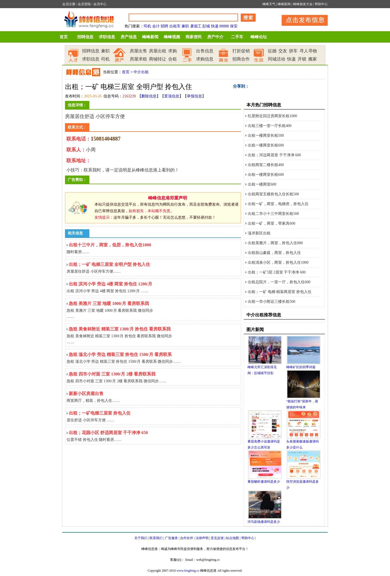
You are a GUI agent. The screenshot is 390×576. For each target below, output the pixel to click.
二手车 (237, 37)
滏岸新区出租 (259, 233)
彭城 (206, 26)
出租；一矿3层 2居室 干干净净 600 (277, 272)
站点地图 (232, 538)
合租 (172, 59)
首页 (64, 37)
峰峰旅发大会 (303, 4)
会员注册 (68, 4)
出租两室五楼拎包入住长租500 (273, 194)
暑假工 (196, 26)
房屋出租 (157, 51)
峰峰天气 (268, 4)
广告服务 (171, 538)
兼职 (185, 26)
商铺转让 (157, 59)
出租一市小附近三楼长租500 (271, 302)
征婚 (272, 51)
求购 (172, 51)
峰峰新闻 (284, 4)
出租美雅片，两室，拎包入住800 (275, 243)
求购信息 (204, 59)
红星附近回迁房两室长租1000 (272, 116)
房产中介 (215, 37)
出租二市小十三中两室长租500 (273, 214)
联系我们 (156, 538)
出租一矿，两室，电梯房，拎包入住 (278, 204)
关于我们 (140, 538)
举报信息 (194, 96)
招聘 (164, 26)
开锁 (302, 59)
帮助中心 (321, 4)
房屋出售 (138, 51)
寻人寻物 (308, 51)
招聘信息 (85, 37)
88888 (224, 26)
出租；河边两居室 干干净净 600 (274, 155)
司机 (147, 26)
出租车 (175, 26)
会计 (156, 26)
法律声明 (202, 538)
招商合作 (241, 59)
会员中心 (99, 4)
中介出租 (141, 72)
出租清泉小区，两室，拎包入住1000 (278, 262)
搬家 (312, 59)
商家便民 (194, 37)
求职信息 (107, 37)
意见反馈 (217, 538)
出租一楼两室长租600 (266, 145)
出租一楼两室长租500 (266, 135)
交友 (282, 51)
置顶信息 (171, 96)
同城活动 (276, 59)
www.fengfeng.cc (188, 570)
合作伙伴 (186, 538)
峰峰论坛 (259, 37)
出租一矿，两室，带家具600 (271, 223)
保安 (234, 26)
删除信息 (149, 96)
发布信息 (302, 19)
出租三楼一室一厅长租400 (269, 126)
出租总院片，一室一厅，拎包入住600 (279, 282)
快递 (215, 26)
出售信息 (204, 51)
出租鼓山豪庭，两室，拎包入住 (274, 253)
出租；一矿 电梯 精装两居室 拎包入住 (279, 292)
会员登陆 (84, 4)
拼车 (293, 51)
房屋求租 (138, 59)
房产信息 (129, 37)
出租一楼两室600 (262, 184)
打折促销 (241, 51)
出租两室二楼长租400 (266, 165)
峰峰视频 (172, 37)
